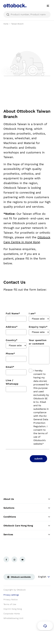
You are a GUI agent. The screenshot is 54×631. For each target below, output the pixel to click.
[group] (27, 63)
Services (27, 534)
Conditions (27, 516)
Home (5, 24)
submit (38, 458)
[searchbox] (27, 14)
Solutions (27, 507)
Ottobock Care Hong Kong (27, 525)
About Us (27, 499)
